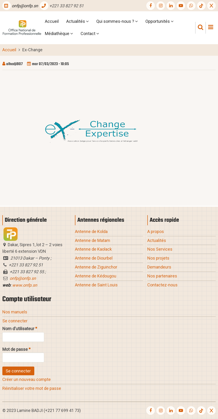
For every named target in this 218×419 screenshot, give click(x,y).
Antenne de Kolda (91, 231)
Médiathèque (59, 34)
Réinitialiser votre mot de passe (31, 388)
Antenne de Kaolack (93, 249)
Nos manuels (14, 311)
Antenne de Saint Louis (96, 284)
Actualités (77, 22)
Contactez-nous (162, 284)
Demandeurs (159, 267)
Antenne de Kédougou (95, 275)
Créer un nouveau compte (26, 379)
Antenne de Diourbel (94, 258)
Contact (90, 34)
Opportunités (159, 22)
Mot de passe (15, 349)
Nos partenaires (162, 275)
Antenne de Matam (92, 240)
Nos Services (159, 249)
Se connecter (14, 320)
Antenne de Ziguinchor (96, 267)
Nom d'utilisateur (18, 328)
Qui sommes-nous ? (117, 22)
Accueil (52, 21)
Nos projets (158, 258)
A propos (155, 231)
